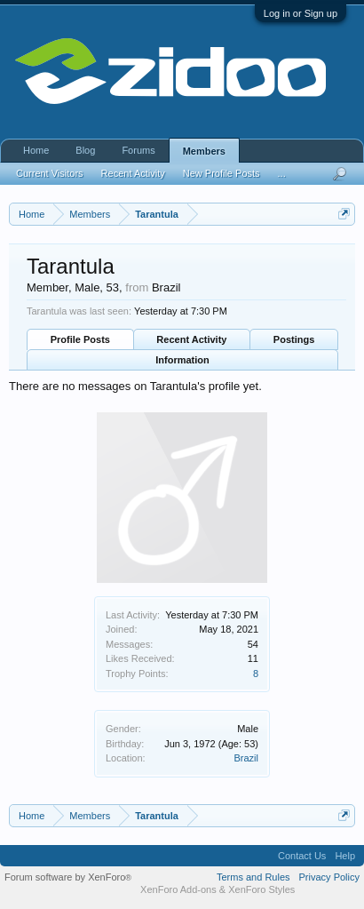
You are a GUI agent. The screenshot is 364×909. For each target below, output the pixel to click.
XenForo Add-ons (178, 889)
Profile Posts (80, 339)
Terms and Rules (253, 877)
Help (345, 855)
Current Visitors (49, 173)
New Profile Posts (221, 173)
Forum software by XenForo (67, 877)
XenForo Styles (261, 889)
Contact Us (302, 855)
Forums (138, 150)
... (282, 173)
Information (182, 360)
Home (36, 150)
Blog (85, 150)
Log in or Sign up (300, 13)
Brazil (245, 758)
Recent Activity (191, 339)
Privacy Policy (329, 877)
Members (204, 151)
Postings (293, 339)
